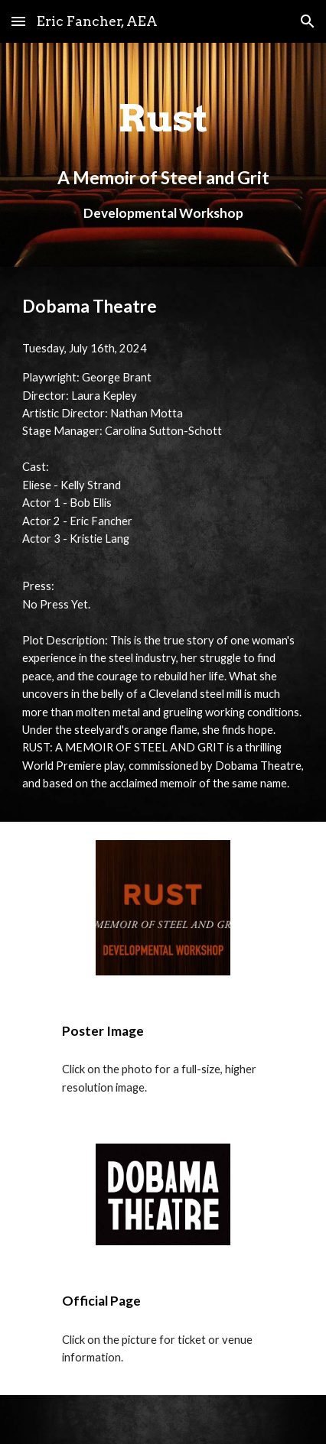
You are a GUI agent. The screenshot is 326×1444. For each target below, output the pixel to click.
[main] (163, 155)
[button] (18, 21)
